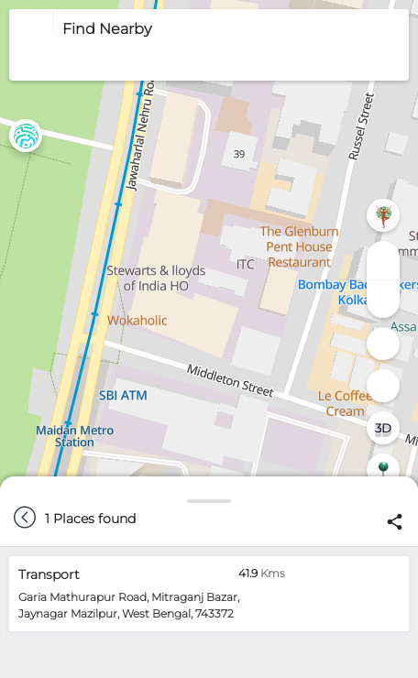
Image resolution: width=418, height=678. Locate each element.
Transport (49, 574)
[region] (209, 339)
